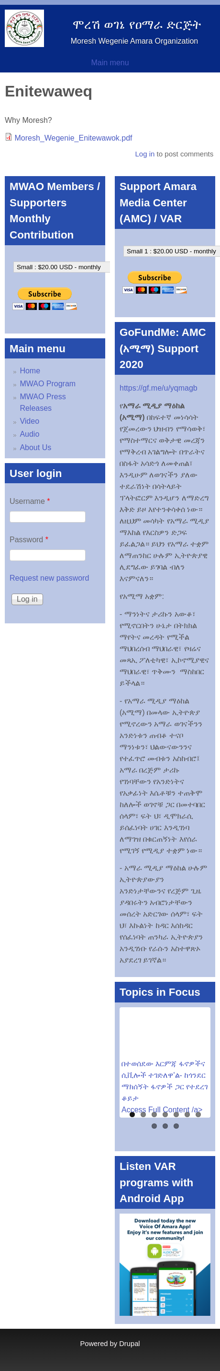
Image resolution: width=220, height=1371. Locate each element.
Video (29, 421)
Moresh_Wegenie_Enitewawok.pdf (73, 138)
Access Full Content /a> (161, 1110)
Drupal (129, 1343)
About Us (35, 447)
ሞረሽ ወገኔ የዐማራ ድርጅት (136, 24)
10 (176, 1126)
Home (30, 371)
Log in (144, 154)
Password (29, 540)
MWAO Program (48, 384)
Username (30, 501)
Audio (29, 434)
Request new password (49, 578)
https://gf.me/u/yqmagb (159, 388)
